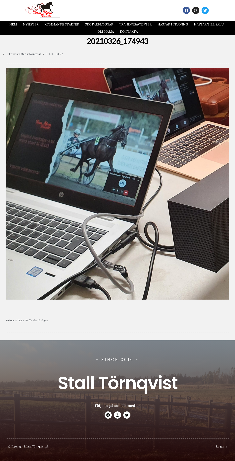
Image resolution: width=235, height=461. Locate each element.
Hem (13, 24)
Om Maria (105, 31)
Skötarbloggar (99, 24)
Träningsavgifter (135, 24)
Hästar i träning (173, 24)
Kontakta (129, 31)
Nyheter (30, 24)
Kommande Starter (61, 24)
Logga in (221, 446)
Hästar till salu (209, 24)
